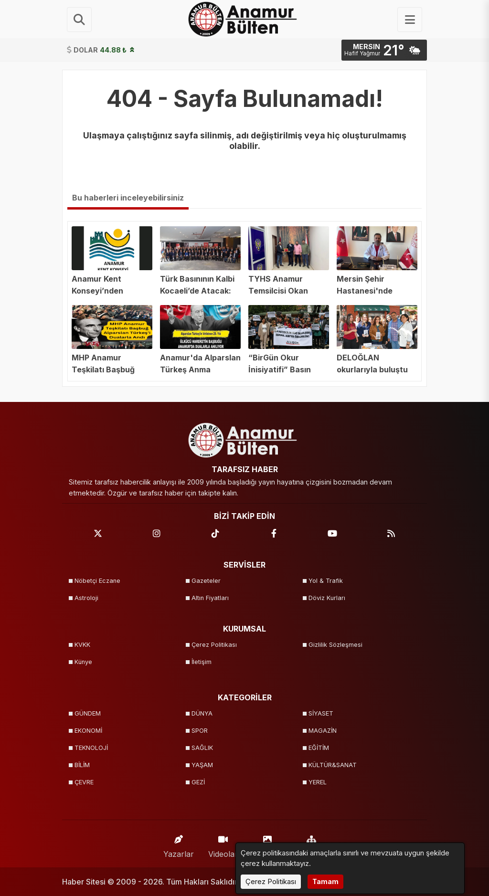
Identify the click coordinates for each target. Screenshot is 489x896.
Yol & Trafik (325, 580)
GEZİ (198, 782)
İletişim (201, 661)
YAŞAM (202, 765)
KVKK (82, 644)
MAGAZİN (322, 730)
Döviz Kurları (326, 597)
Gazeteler (206, 580)
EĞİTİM (318, 747)
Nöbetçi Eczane (97, 580)
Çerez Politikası (214, 644)
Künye (83, 661)
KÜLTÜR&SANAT (332, 765)
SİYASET (320, 713)
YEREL (317, 782)
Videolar (223, 844)
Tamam (325, 881)
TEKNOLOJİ (91, 747)
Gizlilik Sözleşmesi (335, 644)
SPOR (199, 730)
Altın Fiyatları (210, 597)
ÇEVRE (84, 782)
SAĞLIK (202, 747)
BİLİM (82, 765)
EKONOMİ (88, 730)
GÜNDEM (87, 713)
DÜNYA (202, 713)
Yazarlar (178, 844)
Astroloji (86, 597)
